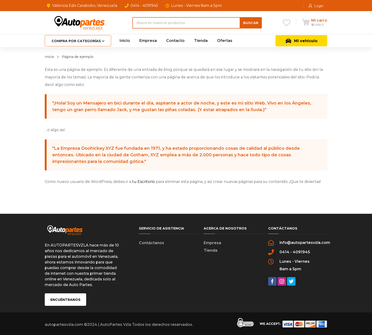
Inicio (49, 57)
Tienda (210, 250)
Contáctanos (151, 243)
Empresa (212, 243)
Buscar (250, 23)
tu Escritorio (143, 181)
